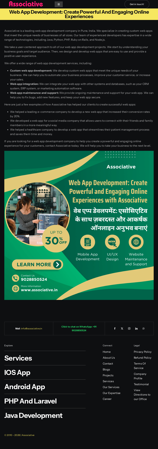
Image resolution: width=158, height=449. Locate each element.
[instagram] (129, 328)
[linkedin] (136, 328)
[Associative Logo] (26, 2)
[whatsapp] (143, 328)
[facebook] (115, 328)
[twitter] (122, 328)
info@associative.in (31, 328)
